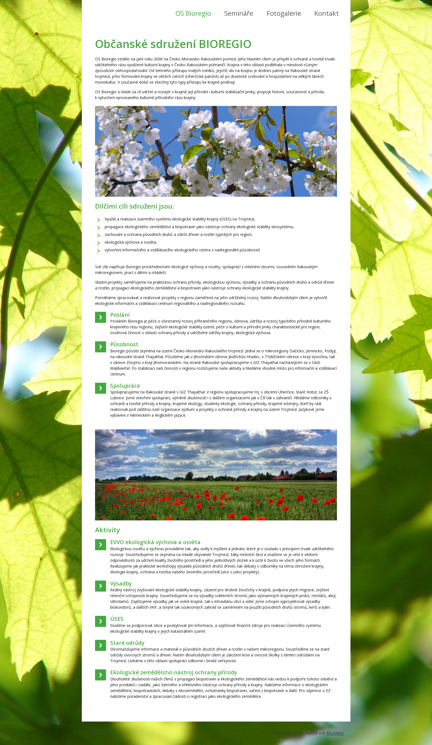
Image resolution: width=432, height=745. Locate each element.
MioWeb (335, 733)
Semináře (238, 13)
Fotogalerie (284, 13)
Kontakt (326, 13)
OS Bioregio (193, 13)
